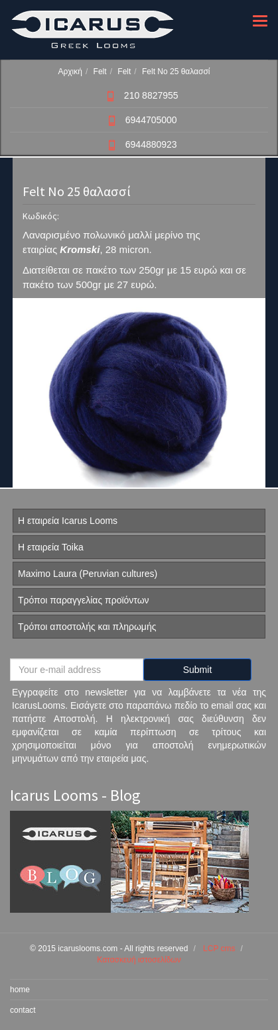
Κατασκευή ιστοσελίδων (138, 959)
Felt (100, 71)
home (20, 989)
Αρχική (70, 71)
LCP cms (219, 948)
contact (23, 1010)
